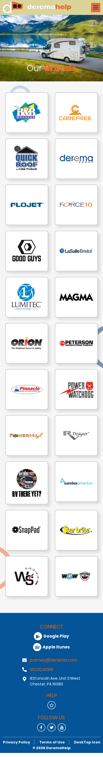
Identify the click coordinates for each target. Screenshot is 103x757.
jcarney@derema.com (53, 660)
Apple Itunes (51, 647)
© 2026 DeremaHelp (52, 747)
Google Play (51, 636)
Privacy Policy (16, 742)
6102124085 (41, 669)
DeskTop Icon (87, 742)
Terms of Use (52, 742)
